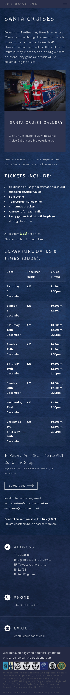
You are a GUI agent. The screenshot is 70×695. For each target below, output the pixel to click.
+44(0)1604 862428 (26, 605)
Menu (64, 4)
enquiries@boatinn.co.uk (21, 508)
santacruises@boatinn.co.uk (24, 503)
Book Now (17, 485)
